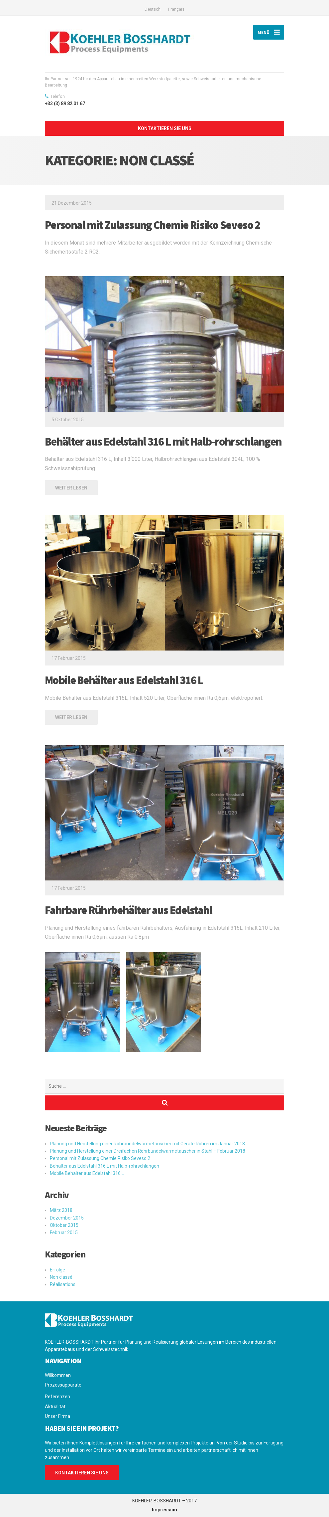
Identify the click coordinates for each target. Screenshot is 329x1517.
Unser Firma (57, 1416)
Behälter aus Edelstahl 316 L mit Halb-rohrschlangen (163, 442)
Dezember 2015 (67, 1218)
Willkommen (58, 1375)
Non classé (61, 1277)
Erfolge (57, 1269)
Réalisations (62, 1284)
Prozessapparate (63, 1385)
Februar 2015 (64, 1232)
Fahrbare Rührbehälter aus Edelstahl (128, 910)
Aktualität (55, 1406)
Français (176, 9)
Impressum (164, 1509)
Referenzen (57, 1396)
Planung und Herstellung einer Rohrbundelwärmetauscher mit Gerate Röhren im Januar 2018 (147, 1143)
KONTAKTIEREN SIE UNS (164, 128)
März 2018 (61, 1210)
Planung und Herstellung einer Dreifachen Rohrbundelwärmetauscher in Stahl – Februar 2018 (147, 1151)
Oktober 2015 (64, 1225)
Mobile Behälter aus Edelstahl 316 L (124, 680)
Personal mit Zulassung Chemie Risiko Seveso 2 (152, 225)
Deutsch (153, 9)
